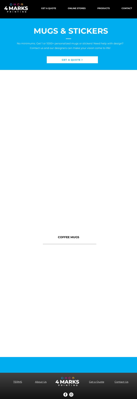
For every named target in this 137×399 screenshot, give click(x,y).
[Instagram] (71, 394)
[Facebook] (65, 394)
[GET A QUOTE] (72, 59)
